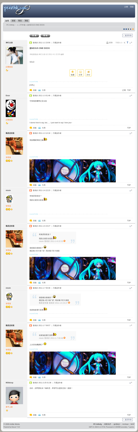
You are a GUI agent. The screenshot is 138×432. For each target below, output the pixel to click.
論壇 (7, 21)
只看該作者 (57, 43)
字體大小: (119, 43)
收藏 (72, 75)
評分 (88, 75)
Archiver (125, 424)
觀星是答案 (10, 133)
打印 (111, 43)
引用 (43, 90)
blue (126, 29)
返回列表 (128, 35)
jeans (128, 29)
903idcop (9, 383)
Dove (131, 29)
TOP (129, 90)
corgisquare (133, 29)
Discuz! (14, 427)
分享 (80, 75)
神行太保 (9, 43)
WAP (132, 424)
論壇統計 (117, 424)
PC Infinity (10, 25)
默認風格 (124, 29)
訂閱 (124, 90)
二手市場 (21, 25)
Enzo (8, 96)
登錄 (132, 7)
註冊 (126, 7)
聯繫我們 (107, 424)
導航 (26, 21)
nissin (8, 190)
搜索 (13, 21)
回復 (34, 36)
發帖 (45, 36)
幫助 (20, 21)
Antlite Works (15, 424)
